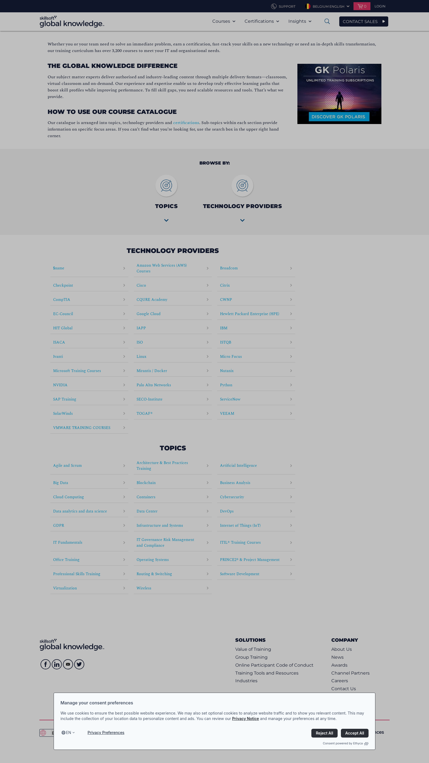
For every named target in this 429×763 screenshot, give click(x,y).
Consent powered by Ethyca (346, 743)
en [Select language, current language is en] (69, 732)
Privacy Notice (245, 718)
